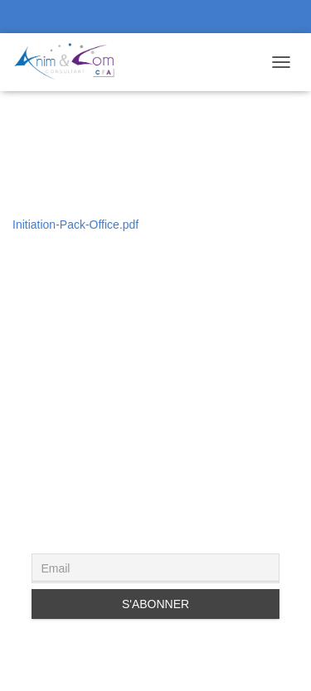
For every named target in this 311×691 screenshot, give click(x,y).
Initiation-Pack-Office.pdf (75, 224)
